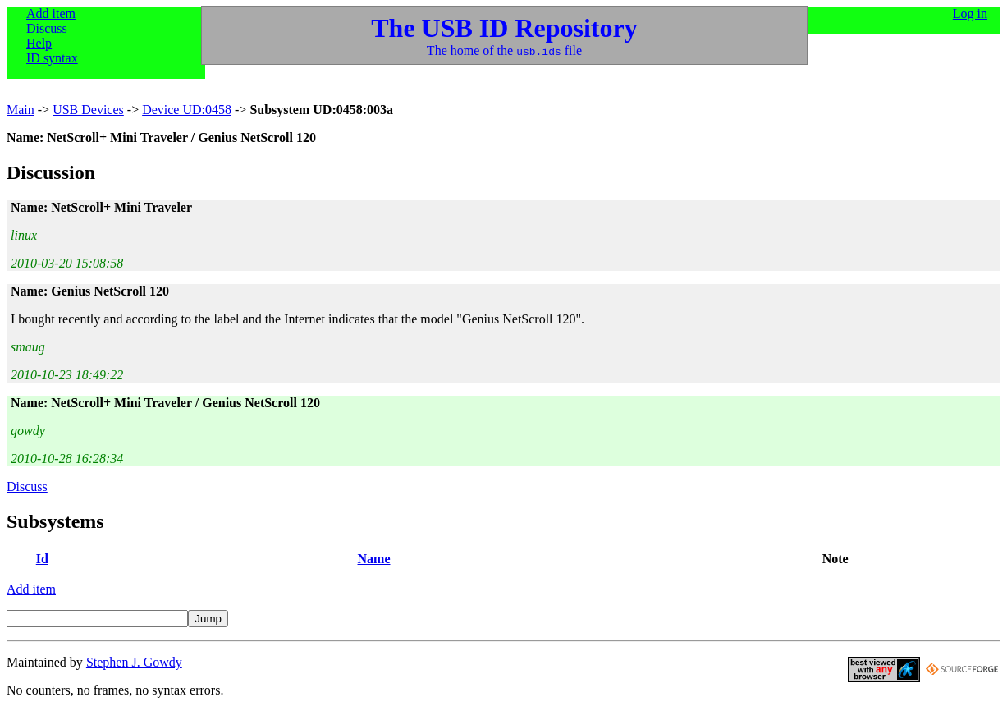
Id (42, 559)
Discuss (46, 28)
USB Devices (88, 110)
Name (374, 559)
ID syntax (52, 58)
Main (20, 110)
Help (39, 43)
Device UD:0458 (186, 110)
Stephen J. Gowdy (134, 662)
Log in (970, 14)
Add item (51, 14)
